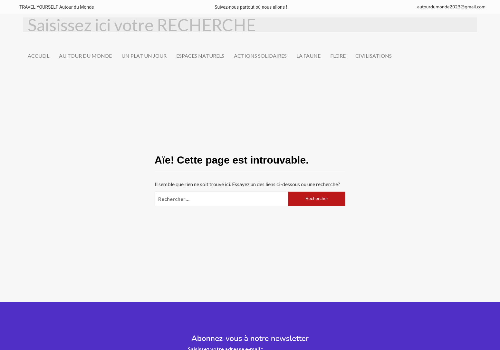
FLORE (338, 56)
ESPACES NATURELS (200, 56)
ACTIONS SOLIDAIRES (260, 56)
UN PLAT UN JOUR (144, 56)
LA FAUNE (308, 56)
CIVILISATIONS (373, 56)
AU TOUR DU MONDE (85, 56)
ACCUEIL (38, 56)
